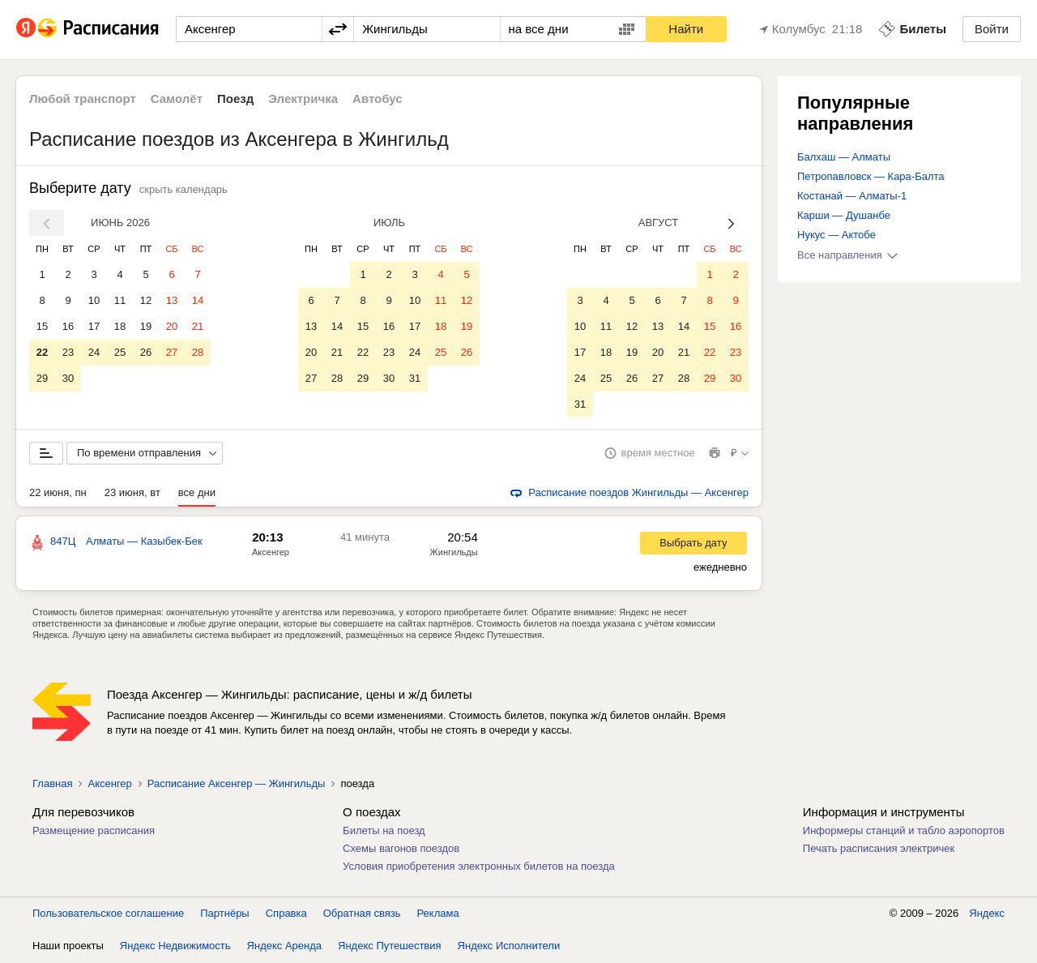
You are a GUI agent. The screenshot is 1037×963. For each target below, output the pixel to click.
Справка (286, 914)
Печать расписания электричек (878, 849)
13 (171, 300)
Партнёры (224, 914)
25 (120, 352)
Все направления (847, 255)
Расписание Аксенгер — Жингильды (236, 784)
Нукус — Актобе (836, 235)
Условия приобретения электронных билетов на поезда (479, 867)
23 (68, 352)
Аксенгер (270, 553)
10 (94, 300)
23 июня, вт (132, 493)
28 (197, 352)
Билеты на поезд (384, 831)
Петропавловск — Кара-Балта (871, 176)
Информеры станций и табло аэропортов (904, 831)
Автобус (377, 98)
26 (145, 352)
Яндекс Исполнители (509, 946)
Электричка (303, 98)
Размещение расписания (93, 831)
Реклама (438, 914)
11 (120, 300)
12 (145, 300)
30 (68, 378)
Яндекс (987, 914)
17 (94, 326)
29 (42, 378)
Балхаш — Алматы (843, 157)
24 (94, 352)
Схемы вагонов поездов (401, 849)
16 (68, 326)
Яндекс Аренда (284, 946)
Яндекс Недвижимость (175, 946)
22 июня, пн (58, 493)
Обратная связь (362, 914)
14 (197, 300)
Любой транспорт (82, 98)
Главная (52, 784)
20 (171, 326)
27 (171, 352)
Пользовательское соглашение (108, 914)
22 (42, 352)
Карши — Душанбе (843, 215)
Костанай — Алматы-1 (852, 196)
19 (145, 326)
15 (42, 326)
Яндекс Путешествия (390, 946)
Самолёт (177, 98)
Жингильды (454, 553)
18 (120, 326)
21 (197, 326)
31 (414, 378)
